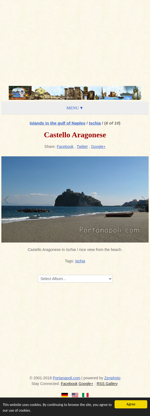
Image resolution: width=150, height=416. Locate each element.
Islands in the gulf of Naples (57, 123)
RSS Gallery (107, 383)
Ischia (95, 123)
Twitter (82, 146)
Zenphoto (112, 378)
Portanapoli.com (66, 378)
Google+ (98, 146)
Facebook (65, 146)
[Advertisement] (75, 42)
